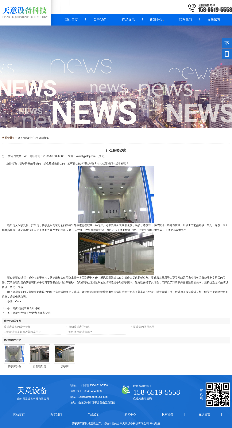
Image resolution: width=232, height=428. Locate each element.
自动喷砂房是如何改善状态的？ (22, 331)
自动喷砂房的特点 (79, 326)
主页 (17, 137)
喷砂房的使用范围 (143, 326)
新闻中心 (29, 137)
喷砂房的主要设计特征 (26, 308)
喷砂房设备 (14, 366)
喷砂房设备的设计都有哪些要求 (32, 312)
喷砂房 (65, 366)
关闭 (101, 156)
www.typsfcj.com (85, 156)
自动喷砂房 (39, 366)
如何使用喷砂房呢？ (80, 331)
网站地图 (155, 423)
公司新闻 (44, 137)
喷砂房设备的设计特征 (17, 326)
